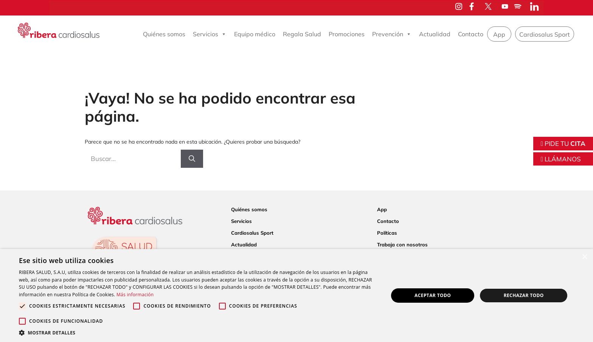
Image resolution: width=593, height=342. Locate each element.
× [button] (584, 257)
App (499, 34)
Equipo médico (254, 34)
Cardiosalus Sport (544, 34)
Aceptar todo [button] (432, 295)
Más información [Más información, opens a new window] (135, 294)
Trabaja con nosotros (402, 244)
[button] (198, 332)
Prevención (391, 34)
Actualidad (434, 34)
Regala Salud (302, 34)
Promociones (347, 34)
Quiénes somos (164, 34)
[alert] (296, 295)
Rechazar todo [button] (524, 295)
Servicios (210, 34)
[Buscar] (192, 159)
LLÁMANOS (561, 159)
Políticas (387, 233)
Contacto (470, 34)
